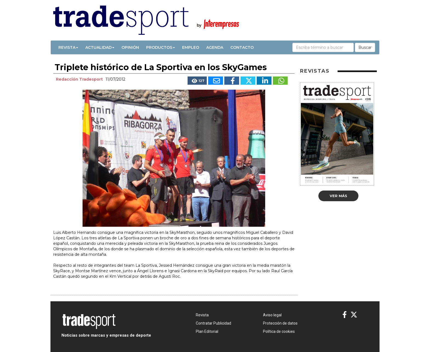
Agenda (214, 47)
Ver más (338, 196)
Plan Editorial (207, 331)
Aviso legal (272, 315)
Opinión (130, 47)
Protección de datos (280, 323)
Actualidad (99, 47)
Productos (160, 47)
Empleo (190, 47)
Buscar (365, 47)
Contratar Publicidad (213, 323)
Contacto (242, 47)
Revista (68, 47)
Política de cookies (279, 331)
